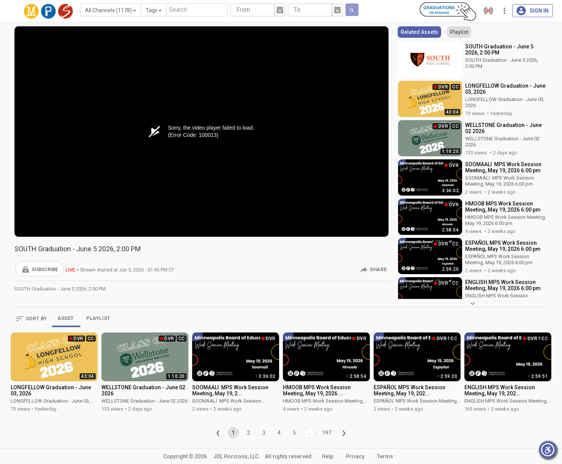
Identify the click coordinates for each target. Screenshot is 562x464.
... (309, 433)
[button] (39, 268)
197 (326, 433)
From (243, 9)
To (297, 9)
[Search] (197, 9)
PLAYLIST (98, 318)
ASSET (66, 318)
